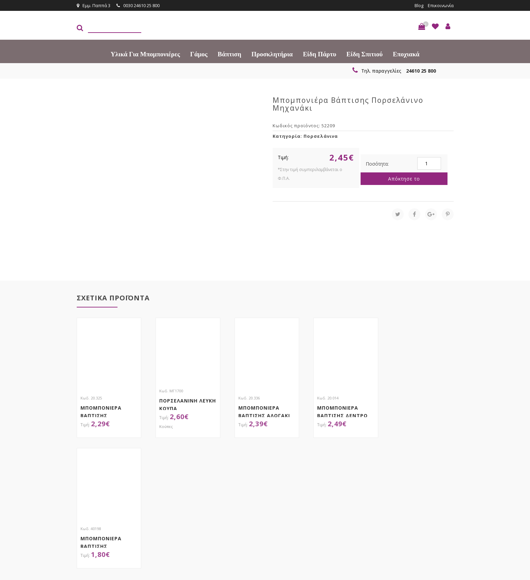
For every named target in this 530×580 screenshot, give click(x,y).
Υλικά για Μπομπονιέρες (145, 54)
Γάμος (198, 54)
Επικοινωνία (441, 5)
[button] (421, 26)
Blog (419, 5)
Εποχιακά (406, 54)
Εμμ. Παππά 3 (93, 5)
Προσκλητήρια (272, 54)
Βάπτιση (229, 54)
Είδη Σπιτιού (364, 54)
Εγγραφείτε (435, 477)
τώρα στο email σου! (187, 476)
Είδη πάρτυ (319, 54)
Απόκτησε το (404, 178)
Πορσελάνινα (321, 136)
